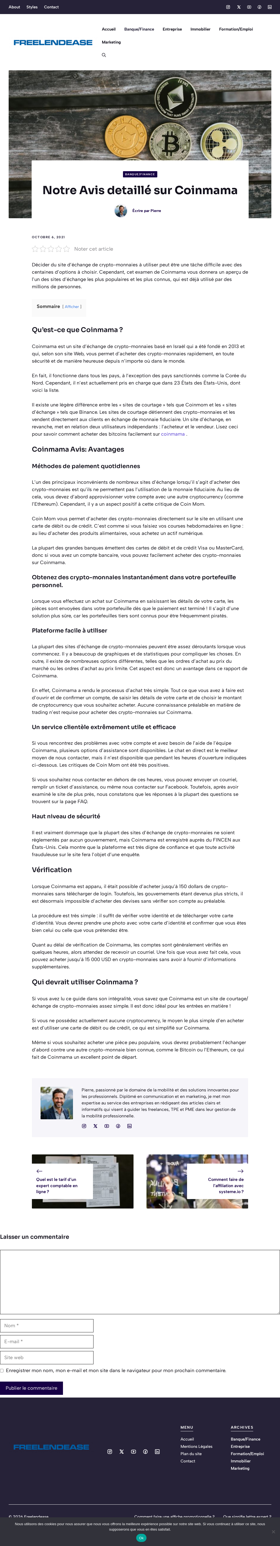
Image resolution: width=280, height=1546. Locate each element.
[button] (102, 55)
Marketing (111, 42)
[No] (273, 1531)
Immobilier (201, 29)
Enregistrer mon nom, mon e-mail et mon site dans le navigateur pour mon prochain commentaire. (116, 1370)
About (14, 7)
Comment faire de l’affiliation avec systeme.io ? (226, 1185)
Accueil (109, 29)
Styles (32, 7)
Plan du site (191, 1453)
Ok (141, 1538)
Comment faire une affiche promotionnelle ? (174, 1516)
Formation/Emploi (236, 29)
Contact (51, 7)
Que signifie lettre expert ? (247, 1516)
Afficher (72, 306)
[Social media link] (228, 7)
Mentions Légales (196, 1446)
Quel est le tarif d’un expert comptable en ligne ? (57, 1185)
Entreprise (172, 29)
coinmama (173, 434)
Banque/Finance (139, 29)
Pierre (156, 210)
